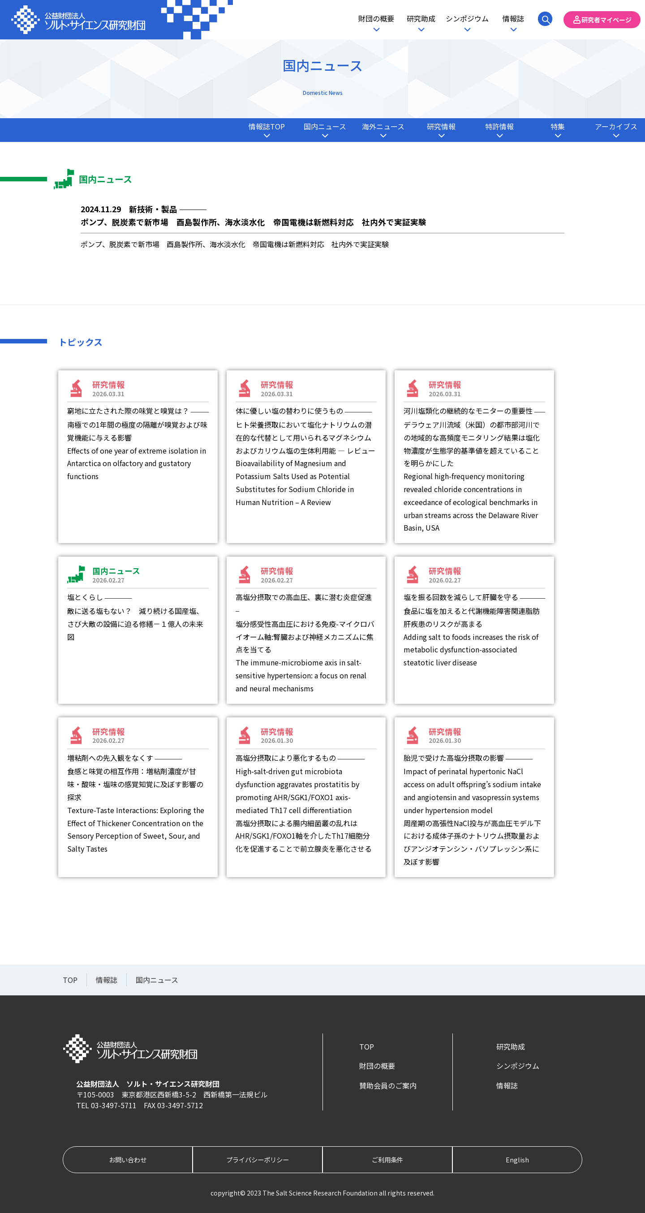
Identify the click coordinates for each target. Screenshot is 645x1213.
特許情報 (499, 126)
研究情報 (441, 126)
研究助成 (421, 18)
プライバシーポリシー (257, 1159)
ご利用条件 (387, 1159)
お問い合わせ (127, 1159)
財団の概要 (376, 18)
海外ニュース (383, 126)
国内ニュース (325, 126)
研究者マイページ (606, 19)
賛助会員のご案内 (388, 1085)
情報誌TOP (267, 126)
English (517, 1159)
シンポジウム (467, 18)
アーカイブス (616, 126)
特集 (557, 126)
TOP (366, 1046)
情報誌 (513, 18)
